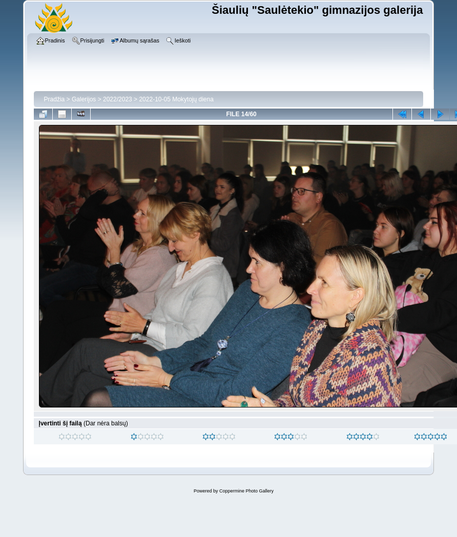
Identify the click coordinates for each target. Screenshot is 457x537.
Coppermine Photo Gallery (246, 490)
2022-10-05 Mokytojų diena (176, 99)
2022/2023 (117, 99)
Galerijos (84, 99)
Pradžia (54, 99)
